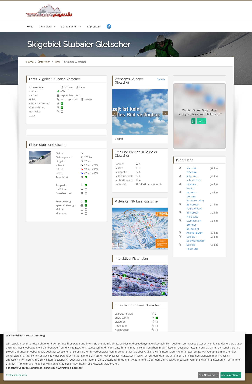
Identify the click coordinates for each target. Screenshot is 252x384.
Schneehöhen (69, 26)
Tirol (57, 61)
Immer (201, 121)
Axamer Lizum (195, 232)
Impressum (93, 26)
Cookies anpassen (16, 375)
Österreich (44, 61)
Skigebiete (45, 26)
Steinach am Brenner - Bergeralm (194, 224)
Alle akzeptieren (230, 375)
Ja (193, 121)
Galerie (161, 79)
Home (29, 26)
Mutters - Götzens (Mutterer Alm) (195, 196)
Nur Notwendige (208, 375)
